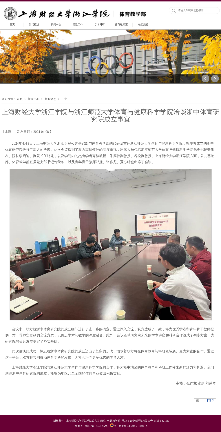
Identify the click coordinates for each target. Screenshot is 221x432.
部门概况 (34, 24)
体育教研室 (121, 24)
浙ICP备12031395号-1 (97, 426)
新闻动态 (50, 99)
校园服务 (143, 24)
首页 (12, 24)
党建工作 (78, 24)
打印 (210, 400)
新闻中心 (56, 24)
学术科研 (99, 24)
